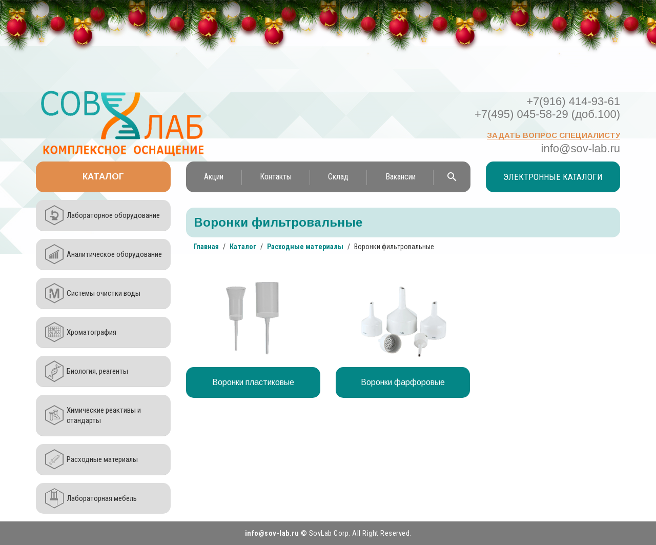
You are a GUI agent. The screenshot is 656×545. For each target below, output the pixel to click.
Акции (213, 176)
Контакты (276, 176)
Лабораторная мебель (102, 498)
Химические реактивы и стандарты (104, 415)
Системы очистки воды (103, 293)
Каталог (103, 176)
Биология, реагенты (97, 371)
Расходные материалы (102, 459)
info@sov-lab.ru (580, 148)
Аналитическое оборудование (114, 254)
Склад (338, 176)
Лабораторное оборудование (113, 215)
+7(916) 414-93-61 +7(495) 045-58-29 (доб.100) (547, 107)
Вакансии (400, 176)
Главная (206, 247)
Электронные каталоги (553, 177)
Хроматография (91, 332)
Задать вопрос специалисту (553, 135)
